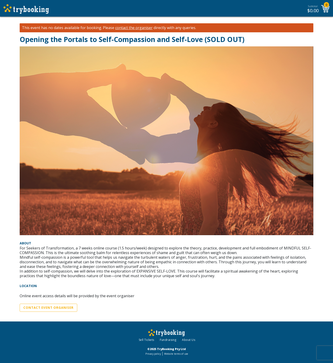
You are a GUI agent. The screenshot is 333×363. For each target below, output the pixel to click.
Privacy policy (153, 353)
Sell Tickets (146, 340)
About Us (188, 340)
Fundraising (168, 340)
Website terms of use (176, 353)
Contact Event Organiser (48, 308)
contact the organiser (134, 28)
